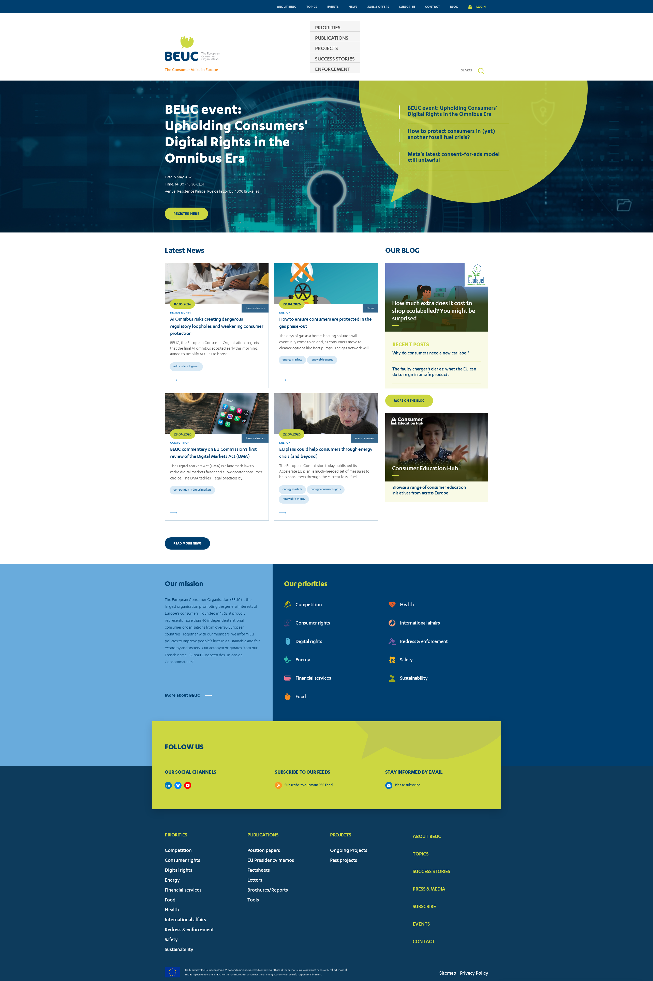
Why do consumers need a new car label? (430, 338)
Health (407, 590)
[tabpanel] (326, 141)
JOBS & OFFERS (378, 7)
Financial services (313, 663)
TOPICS (311, 7)
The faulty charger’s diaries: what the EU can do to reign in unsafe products (434, 357)
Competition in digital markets (192, 474)
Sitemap (447, 958)
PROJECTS (326, 54)
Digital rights (308, 626)
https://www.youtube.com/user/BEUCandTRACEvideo (187, 769)
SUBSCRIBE (407, 7)
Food (300, 681)
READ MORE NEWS (187, 528)
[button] (481, 55)
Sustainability (414, 663)
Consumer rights (312, 608)
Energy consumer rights (326, 474)
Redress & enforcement (424, 626)
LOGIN (481, 7)
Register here (186, 198)
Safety (406, 645)
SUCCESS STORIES (368, 54)
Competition (308, 590)
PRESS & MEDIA (429, 873)
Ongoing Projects (348, 835)
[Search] (469, 55)
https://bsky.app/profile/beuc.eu (178, 769)
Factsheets (258, 855)
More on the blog (409, 385)
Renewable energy (322, 344)
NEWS (353, 7)
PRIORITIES (249, 54)
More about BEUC (188, 680)
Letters (254, 865)
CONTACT (432, 7)
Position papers (263, 835)
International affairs (420, 608)
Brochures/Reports (267, 875)
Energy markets (292, 344)
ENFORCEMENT (415, 54)
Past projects (343, 845)
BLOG (454, 7)
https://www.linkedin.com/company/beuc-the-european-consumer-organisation (168, 769)
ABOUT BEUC (286, 7)
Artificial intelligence (186, 351)
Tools (253, 885)
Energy (302, 645)
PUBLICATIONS (288, 54)
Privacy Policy (474, 958)
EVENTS (332, 7)
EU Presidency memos (270, 845)
